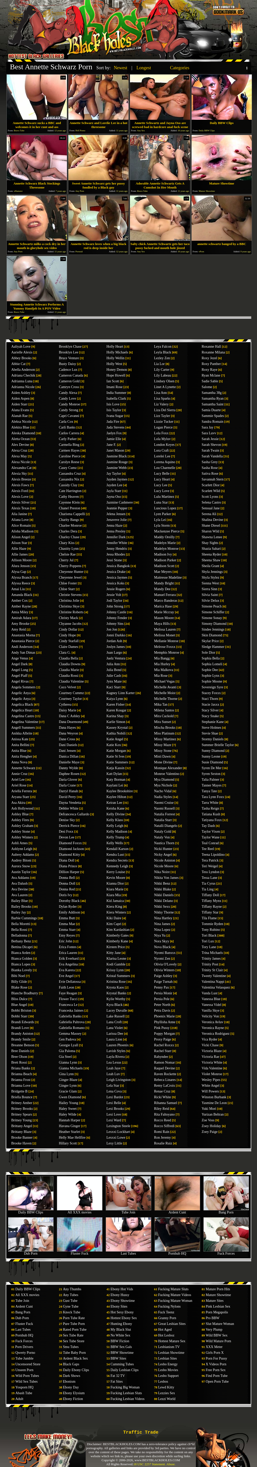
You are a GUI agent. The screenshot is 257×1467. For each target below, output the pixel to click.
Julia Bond (113, 670)
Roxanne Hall (211, 346)
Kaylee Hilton (116, 797)
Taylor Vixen (211, 831)
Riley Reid (161, 1109)
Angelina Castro (22, 716)
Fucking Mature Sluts (173, 1289)
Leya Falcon (163, 346)
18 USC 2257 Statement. (149, 1464)
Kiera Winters (116, 912)
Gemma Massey (70, 1033)
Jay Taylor (113, 473)
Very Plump (214, 1329)
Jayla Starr (113, 491)
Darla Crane (67, 785)
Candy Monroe (69, 404)
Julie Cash (113, 676)
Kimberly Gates (117, 935)
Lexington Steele (118, 1126)
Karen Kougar (116, 710)
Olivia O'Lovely (165, 964)
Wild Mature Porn (218, 1341)
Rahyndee (161, 1057)
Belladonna (19, 935)
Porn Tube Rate (74, 1318)
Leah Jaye (113, 1068)
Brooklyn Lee (68, 352)
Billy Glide (19, 982)
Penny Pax (161, 987)
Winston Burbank (214, 1097)
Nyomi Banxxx (165, 953)
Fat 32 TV (117, 1376)
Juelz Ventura (115, 658)
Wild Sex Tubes (26, 1381)
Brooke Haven (21, 1143)
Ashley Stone (20, 831)
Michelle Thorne (165, 699)
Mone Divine (163, 762)
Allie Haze (18, 549)
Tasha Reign (210, 808)
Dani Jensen (67, 751)
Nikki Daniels (164, 895)
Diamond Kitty (69, 855)
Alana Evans (20, 410)
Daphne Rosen (69, 774)
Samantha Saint (213, 404)
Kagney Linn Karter (120, 693)
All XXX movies (79, 1210)
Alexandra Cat (21, 468)
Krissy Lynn (115, 970)
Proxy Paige (162, 1039)
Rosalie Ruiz (163, 1143)
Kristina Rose (116, 982)
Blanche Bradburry (24, 993)
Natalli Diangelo (165, 826)
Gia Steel (65, 1057)
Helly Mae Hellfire (72, 1137)
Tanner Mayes (212, 785)
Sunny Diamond (213, 751)
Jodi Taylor (114, 600)
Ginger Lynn (68, 1085)
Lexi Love (113, 1114)
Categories (179, 67)
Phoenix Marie (164, 1016)
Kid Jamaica (115, 901)
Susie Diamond (212, 762)
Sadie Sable (210, 381)
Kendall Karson (117, 849)
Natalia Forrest (164, 814)
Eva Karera (67, 970)
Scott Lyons (210, 497)
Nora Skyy (161, 941)
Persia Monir (163, 993)
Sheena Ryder (211, 554)
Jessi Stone (114, 560)
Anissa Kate (19, 739)
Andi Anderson (22, 647)
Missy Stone (163, 751)
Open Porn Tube (217, 1381)
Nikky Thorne (164, 912)
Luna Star (161, 502)
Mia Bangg (162, 658)
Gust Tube (70, 1301)
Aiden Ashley (21, 393)
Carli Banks (67, 427)
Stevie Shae (210, 733)
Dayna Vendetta (70, 803)
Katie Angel (114, 739)
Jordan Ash (114, 641)
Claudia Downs (70, 664)
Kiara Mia (113, 895)
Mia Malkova (163, 670)
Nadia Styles (163, 797)
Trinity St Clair (212, 970)
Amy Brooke (20, 624)
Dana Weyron (68, 733)
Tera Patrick (210, 860)
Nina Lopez (162, 930)
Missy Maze (162, 745)
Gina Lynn (66, 1074)
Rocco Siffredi (164, 1126)
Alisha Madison (22, 531)
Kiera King (114, 906)
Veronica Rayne (213, 1028)
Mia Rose (161, 676)
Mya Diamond (164, 779)
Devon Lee (66, 837)
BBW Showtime (122, 1353)
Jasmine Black (116, 456)
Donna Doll (67, 883)
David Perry (67, 797)
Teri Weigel (210, 866)
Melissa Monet (164, 635)
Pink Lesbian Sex (218, 1306)
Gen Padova (67, 1039)
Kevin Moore (115, 878)
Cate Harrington (70, 491)
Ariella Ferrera (21, 791)
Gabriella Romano (72, 1028)
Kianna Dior (115, 883)
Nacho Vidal (163, 791)
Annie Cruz (19, 774)
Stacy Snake (210, 716)
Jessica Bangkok (118, 566)
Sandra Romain (212, 421)
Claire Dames (68, 647)
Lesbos (163, 1381)
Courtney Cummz (71, 693)
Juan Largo (114, 652)
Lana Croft (114, 1022)
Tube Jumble (24, 1358)
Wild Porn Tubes (27, 1376)
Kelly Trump (115, 837)
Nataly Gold (162, 831)
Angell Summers (23, 727)
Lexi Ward (113, 1120)
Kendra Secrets (117, 860)
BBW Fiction (119, 1341)
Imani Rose (114, 387)
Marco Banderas (165, 600)
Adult (19, 1399)
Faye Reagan (68, 993)
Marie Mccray (164, 612)
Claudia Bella (68, 658)
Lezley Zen (162, 358)
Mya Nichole (163, 785)
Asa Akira (18, 803)
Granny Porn (167, 1318)
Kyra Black (114, 1005)
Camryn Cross (69, 387)
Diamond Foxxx (70, 843)
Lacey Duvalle (116, 1010)
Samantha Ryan (213, 398)
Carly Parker (68, 439)
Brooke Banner (22, 1137)
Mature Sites (214, 1301)
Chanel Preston (69, 508)
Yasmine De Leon (214, 1103)
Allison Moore (21, 560)
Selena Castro (211, 502)
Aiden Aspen (20, 398)
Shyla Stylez (210, 577)
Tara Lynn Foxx (213, 797)
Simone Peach (212, 606)
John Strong (114, 606)
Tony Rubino (211, 930)
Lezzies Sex (166, 1393)
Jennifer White (116, 543)
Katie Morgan (116, 751)
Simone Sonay (212, 618)
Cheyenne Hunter (71, 572)
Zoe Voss (208, 1120)
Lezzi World (166, 1399)
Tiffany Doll (210, 895)
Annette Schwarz (23, 768)
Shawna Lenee (212, 537)
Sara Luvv (209, 433)
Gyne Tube (70, 1306)
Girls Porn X (215, 1353)
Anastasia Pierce (23, 641)
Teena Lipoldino (213, 855)
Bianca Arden (21, 953)
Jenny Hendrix (116, 549)
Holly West (114, 364)
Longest (144, 67)
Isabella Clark (116, 398)
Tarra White (210, 803)
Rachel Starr (163, 1051)
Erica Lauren (68, 953)
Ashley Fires (20, 820)
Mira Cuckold (164, 716)
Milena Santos (164, 710)
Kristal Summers (118, 976)
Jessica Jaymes (116, 577)
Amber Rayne (21, 606)
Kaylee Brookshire (119, 791)
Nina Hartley (163, 918)
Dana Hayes (67, 727)
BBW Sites (118, 1358)
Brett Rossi (19, 1062)
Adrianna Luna (21, 381)
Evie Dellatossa (70, 982)
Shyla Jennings (212, 572)
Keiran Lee (114, 803)
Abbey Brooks (21, 358)
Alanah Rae (19, 416)
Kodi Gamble (115, 964)
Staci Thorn (210, 699)
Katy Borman (115, 779)
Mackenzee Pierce (167, 531)
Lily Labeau (162, 375)
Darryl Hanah (68, 791)
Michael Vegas (164, 681)
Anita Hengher (21, 756)
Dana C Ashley (69, 716)
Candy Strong (68, 410)
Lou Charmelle (164, 468)
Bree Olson (19, 1057)
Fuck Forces (226, 1252)
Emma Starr (67, 930)
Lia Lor (159, 364)
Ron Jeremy (162, 1137)
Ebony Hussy (119, 1295)
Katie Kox (113, 745)
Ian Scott (112, 381)
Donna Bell (67, 878)
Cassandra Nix (69, 479)
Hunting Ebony (121, 1324)
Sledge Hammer (213, 647)
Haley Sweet (68, 1109)
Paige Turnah (163, 982)
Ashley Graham (22, 826)
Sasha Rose (210, 468)
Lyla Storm (162, 525)
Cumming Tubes (122, 1364)
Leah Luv (113, 1074)
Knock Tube (71, 1312)
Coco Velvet (67, 687)
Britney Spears (21, 1114)
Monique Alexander (168, 768)
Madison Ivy (163, 554)
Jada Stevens (115, 427)
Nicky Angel (163, 855)
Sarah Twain (210, 450)
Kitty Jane (113, 953)
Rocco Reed (162, 1120)
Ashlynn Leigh (21, 849)
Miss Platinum (164, 733)
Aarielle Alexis (21, 352)
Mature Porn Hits (218, 1289)
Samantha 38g (212, 393)
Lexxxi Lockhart (118, 1132)
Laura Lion (114, 1039)
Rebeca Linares (165, 1080)
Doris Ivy (65, 895)
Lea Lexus (113, 1062)
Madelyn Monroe (166, 549)
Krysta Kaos (115, 987)
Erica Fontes (67, 947)
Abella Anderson (23, 370)
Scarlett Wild (211, 491)
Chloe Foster (68, 583)
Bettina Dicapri (22, 947)
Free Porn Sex (215, 1370)
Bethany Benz (21, 941)
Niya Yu (160, 935)
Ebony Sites (118, 1306)
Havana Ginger (69, 1126)
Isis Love (112, 404)
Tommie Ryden (212, 924)
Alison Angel (20, 537)
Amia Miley (19, 612)
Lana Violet (114, 1028)
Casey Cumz (68, 468)
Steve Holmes (211, 727)
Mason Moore (164, 618)
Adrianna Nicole (23, 387)
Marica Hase (163, 606)
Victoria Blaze (212, 1051)
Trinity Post (210, 964)
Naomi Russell (164, 808)
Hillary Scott (68, 1143)
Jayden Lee (114, 485)
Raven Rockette (165, 1074)
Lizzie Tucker (163, 421)
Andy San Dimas (23, 652)
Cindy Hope (67, 635)
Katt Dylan (114, 774)
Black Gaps (71, 1364)
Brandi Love (20, 1028)
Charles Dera (68, 531)
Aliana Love (20, 520)
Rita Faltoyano (164, 1114)
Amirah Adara (21, 618)
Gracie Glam (68, 1091)
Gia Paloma (67, 1051)
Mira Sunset (162, 722)
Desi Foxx (66, 831)
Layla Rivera (115, 1057)
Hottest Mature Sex (171, 1341)
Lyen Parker (162, 514)
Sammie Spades (213, 416)
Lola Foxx (161, 433)
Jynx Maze (114, 681)
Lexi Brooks (115, 1109)
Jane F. (111, 445)
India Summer (116, 393)
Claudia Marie (69, 670)
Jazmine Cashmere (119, 502)
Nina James (162, 924)
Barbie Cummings (24, 918)
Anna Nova (19, 762)
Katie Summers (117, 762)
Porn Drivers (24, 1347)
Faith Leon (66, 987)
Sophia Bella (211, 658)
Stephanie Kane (213, 722)
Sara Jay (207, 427)
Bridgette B (19, 1091)
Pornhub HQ (177, 1252)
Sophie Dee (210, 670)
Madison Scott (164, 566)
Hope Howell (115, 375)
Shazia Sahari (211, 549)
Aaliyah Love (21, 346)
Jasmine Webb (116, 468)
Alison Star (19, 543)
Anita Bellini (20, 745)
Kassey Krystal (117, 727)
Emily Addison (69, 912)
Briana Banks (20, 1068)
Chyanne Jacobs (70, 624)
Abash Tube (23, 1393)
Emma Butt (67, 918)
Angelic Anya (21, 693)
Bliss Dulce (19, 999)
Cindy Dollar (68, 629)
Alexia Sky (19, 473)
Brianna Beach (21, 1074)
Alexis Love (20, 497)
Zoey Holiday (211, 1126)
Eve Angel (66, 976)
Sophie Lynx (210, 676)
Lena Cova (114, 1091)
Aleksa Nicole (21, 421)
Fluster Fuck (79, 1252)
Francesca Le (68, 1005)
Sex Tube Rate (73, 1335)
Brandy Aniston (22, 1033)
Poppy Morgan (164, 1033)
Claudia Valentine (71, 681)
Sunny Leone (211, 756)
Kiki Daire (113, 918)
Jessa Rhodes (115, 554)
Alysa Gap (18, 572)
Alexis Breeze (21, 479)
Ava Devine (19, 889)
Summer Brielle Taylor (218, 745)
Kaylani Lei (114, 785)
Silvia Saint (210, 595)
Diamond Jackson (71, 849)
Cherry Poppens (70, 566)
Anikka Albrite (21, 733)
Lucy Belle (162, 473)
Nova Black (162, 947)
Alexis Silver (20, 502)
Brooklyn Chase (70, 346)
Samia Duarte (211, 410)
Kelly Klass (114, 820)
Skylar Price (210, 641)
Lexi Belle (113, 1103)
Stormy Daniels (213, 739)
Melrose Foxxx (164, 647)
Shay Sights (210, 543)
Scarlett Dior (211, 485)
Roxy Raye (209, 370)
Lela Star (112, 1085)
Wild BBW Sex (216, 1335)
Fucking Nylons (169, 1306)
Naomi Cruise (164, 803)
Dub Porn (31, 1252)
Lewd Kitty (166, 1387)
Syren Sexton (211, 774)
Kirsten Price (115, 947)
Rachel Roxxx (164, 1045)
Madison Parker (165, 560)
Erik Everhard (69, 958)
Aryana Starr (20, 797)
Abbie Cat (18, 364)
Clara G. (65, 652)
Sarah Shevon (211, 445)
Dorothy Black (69, 901)
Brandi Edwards (22, 1022)
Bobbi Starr (19, 1016)
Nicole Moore (164, 866)
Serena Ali (209, 514)
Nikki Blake (162, 889)
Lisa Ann (160, 393)
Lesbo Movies (168, 1370)
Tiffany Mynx (211, 901)
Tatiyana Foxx (212, 820)
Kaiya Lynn (114, 699)
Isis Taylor (113, 410)
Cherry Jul (66, 560)
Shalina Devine (212, 520)
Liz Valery (161, 404)
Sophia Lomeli (212, 664)
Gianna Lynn (68, 1062)
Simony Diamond (214, 624)
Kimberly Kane (117, 941)
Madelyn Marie (165, 543)
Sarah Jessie (210, 439)
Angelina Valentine (24, 722)
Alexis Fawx (20, 485)
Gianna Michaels (71, 1068)
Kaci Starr (113, 687)
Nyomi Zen (162, 958)
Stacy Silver (210, 710)
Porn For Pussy (216, 1358)
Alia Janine (19, 514)
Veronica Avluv (212, 1022)
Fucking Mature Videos (174, 1295)
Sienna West (210, 583)
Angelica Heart (22, 710)
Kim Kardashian (118, 930)
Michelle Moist (165, 693)
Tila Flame (209, 918)
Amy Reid (18, 629)
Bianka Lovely (21, 970)
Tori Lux (208, 941)
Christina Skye (69, 606)
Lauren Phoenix (117, 1045)
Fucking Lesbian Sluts (126, 1393)
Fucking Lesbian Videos (127, 1399)
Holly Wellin (115, 358)
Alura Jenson (20, 566)
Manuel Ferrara (165, 595)
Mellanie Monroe (166, 641)
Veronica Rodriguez (216, 1033)
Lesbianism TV (169, 1347)
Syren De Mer (211, 768)
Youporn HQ (24, 1387)
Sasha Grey (210, 462)
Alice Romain (21, 525)
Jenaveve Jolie (116, 520)
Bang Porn (226, 1210)
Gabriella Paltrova (71, 1022)
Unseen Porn (24, 1370)
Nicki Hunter (163, 849)
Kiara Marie (114, 889)
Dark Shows (71, 1376)
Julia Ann (113, 664)
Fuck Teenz (166, 1312)
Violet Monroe (212, 1074)
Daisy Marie (67, 710)
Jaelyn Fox (114, 433)
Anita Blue (19, 751)
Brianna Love (21, 1085)
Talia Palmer (210, 779)
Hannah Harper (69, 1120)
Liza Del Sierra (165, 410)
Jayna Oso (113, 497)
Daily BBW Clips (31, 1210)
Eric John (65, 941)
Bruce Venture (69, 358)
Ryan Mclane (211, 375)
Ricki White (162, 1097)
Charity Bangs (69, 520)
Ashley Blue (20, 814)
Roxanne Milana (213, 352)
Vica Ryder (209, 1039)
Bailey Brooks (21, 906)
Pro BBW (212, 1318)
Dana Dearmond (70, 722)
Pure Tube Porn (74, 1324)
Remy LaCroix (164, 1085)
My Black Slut (120, 1329)
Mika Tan (161, 704)
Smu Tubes (71, 1347)
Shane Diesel (211, 525)
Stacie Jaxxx (210, 704)
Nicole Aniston (164, 860)
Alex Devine (20, 445)
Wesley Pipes (211, 1080)
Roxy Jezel (209, 358)
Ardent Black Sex (75, 1358)
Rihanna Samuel (165, 1103)
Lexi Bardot (114, 1097)
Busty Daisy (67, 364)
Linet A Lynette (165, 387)
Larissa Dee (114, 1033)
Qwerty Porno (25, 1353)
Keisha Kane (115, 808)
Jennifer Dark (116, 537)
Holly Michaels (117, 352)
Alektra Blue (20, 427)
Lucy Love (161, 491)
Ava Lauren (19, 895)
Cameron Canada (71, 375)
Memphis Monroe (166, 652)
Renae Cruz (162, 1091)
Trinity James (211, 958)
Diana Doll (66, 860)
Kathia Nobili (116, 733)
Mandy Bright (164, 583)
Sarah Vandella (212, 456)
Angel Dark (19, 664)
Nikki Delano (163, 901)
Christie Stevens (70, 595)
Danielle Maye (69, 762)
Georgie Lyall (68, 1045)
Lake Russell (115, 1016)
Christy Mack (68, 618)
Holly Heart (114, 346)
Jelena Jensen (115, 514)
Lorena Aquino (164, 462)
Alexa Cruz (19, 450)
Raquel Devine (164, 1068)
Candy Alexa (68, 393)
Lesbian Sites (167, 1358)
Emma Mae (67, 924)
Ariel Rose (18, 785)
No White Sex (120, 1335)
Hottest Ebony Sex (123, 1318)
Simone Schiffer (213, 612)
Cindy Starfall (69, 641)
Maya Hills (162, 624)
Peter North (162, 1005)
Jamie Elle (113, 439)
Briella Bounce (21, 1097)
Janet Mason (115, 450)
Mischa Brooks (164, 727)
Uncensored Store (27, 1364)
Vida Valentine (212, 1068)
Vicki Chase (210, 1045)
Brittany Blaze (21, 1132)
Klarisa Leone (116, 958)
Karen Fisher (115, 704)
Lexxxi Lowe (115, 1137)
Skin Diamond (212, 635)
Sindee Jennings (213, 629)
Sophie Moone (212, 681)
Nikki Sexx (162, 906)
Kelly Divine (115, 814)
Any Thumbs (72, 1289)
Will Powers (210, 1091)
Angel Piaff (19, 676)
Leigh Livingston (118, 1080)
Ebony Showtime (122, 1301)
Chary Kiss (67, 543)
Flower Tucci (68, 999)
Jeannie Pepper (116, 508)
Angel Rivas (20, 681)
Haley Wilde (67, 1114)
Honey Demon (116, 370)
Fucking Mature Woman (175, 1301)
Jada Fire (112, 421)
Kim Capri (113, 924)
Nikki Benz (162, 883)
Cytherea (65, 704)
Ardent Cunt (177, 1210)
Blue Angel (19, 1005)
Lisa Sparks (162, 398)
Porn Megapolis (217, 1312)
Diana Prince (68, 866)
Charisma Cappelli (72, 514)
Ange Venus (19, 658)
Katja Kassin (115, 768)
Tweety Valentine (214, 976)
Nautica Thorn (164, 843)
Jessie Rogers (115, 589)
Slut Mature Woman (220, 1324)
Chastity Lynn (69, 549)
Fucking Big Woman (125, 1387)
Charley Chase (69, 537)
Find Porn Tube (216, 1376)
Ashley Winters (22, 837)
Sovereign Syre (212, 687)
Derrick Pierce (69, 826)
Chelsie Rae (67, 554)
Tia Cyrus (208, 883)
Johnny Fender (116, 618)
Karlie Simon (115, 722)
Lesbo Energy (168, 1364)
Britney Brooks (22, 1109)
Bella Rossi (19, 930)
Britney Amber (21, 1103)
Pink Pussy (162, 1028)
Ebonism (69, 1381)
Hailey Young (68, 1103)
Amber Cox (19, 600)
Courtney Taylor (70, 699)
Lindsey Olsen (164, 381)
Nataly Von (162, 837)
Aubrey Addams (22, 855)
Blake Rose (19, 987)
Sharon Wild (210, 531)
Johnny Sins (114, 624)
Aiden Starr (19, 404)
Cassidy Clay (68, 485)
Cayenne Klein (69, 502)
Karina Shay (115, 716)
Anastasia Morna (23, 635)
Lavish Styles (115, 1051)
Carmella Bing (69, 445)
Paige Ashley (163, 976)
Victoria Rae (210, 1057)
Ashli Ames (19, 843)
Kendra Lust (115, 855)
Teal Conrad (210, 843)
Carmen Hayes (69, 450)
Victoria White (212, 1062)
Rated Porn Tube (74, 1329)
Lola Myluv (162, 439)
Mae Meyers (163, 572)
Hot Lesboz (166, 1335)
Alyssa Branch (21, 577)
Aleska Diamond (23, 433)
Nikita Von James (166, 878)
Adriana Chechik (23, 375)
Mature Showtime (218, 1295)
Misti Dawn (162, 756)
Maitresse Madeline (168, 577)
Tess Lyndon (210, 872)
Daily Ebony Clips (76, 1370)
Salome (207, 387)
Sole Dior (208, 652)
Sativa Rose (210, 473)
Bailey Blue (19, 901)
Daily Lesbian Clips (124, 1370)
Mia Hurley (162, 664)
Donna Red (67, 889)
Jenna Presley (116, 531)
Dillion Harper (69, 872)
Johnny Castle (116, 612)
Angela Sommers (23, 687)
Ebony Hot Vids (121, 1289)
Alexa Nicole (20, 462)
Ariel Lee (18, 779)
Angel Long (19, 670)
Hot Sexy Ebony (122, 1312)
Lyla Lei (160, 520)
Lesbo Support (168, 1376)
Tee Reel (208, 849)
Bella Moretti (20, 924)
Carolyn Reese (69, 462)
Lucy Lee (160, 485)
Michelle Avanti (165, 687)
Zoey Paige (209, 1132)
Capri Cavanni (69, 416)
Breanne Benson (22, 1045)
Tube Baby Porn (74, 1353)
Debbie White (68, 808)
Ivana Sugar (114, 416)
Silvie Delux (210, 600)
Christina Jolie (69, 600)
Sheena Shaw (211, 560)
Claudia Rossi (68, 676)
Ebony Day (71, 1387)
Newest (120, 67)
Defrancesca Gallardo (74, 814)
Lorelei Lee (162, 456)
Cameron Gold (69, 381)
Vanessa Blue (211, 999)
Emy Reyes (67, 935)
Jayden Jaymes (116, 479)
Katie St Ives (115, 756)
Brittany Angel (21, 1126)
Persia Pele (162, 999)
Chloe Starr (67, 589)
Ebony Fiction (73, 1399)
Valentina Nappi (213, 982)
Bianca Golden (21, 958)
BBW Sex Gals (121, 1347)
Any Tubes (70, 1295)
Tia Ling (208, 889)
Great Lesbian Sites (172, 1324)
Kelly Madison (116, 831)
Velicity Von (210, 1016)
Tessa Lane (209, 878)
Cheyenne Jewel (70, 577)
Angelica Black (22, 704)
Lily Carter (162, 370)
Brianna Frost (21, 1080)
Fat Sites (116, 1381)
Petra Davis (162, 1010)
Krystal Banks (116, 993)
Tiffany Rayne (212, 906)
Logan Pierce (163, 427)
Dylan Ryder (68, 906)
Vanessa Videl (211, 1005)
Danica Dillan (68, 756)
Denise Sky (67, 820)
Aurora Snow (20, 866)
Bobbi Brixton (21, 1010)
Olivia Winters (164, 970)
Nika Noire (162, 872)
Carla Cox (66, 421)
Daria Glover (68, 779)
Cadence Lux (68, 370)
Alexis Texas (20, 508)
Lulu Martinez (164, 497)
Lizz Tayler (162, 416)
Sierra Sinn (209, 589)
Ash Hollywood (22, 808)
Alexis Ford (19, 491)
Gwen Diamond (70, 1097)
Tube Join (128, 1210)
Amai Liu (18, 589)
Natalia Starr (163, 820)
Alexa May (19, 456)
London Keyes (164, 445)
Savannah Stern (212, 479)
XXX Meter (214, 1347)
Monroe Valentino (166, 774)
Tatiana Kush (211, 814)
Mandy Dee (162, 589)
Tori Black (209, 935)
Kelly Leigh (114, 826)
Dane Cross (67, 739)
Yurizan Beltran (213, 1114)
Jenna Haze (114, 525)
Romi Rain (161, 1132)
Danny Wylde (68, 768)
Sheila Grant (210, 566)
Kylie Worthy (115, 999)
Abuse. (170, 1464)
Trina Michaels (212, 953)
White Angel (210, 1085)
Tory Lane (209, 947)
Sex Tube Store (73, 1341)
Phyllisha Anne (164, 1022)
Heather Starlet (69, 1132)
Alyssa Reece (20, 583)
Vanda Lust (209, 993)
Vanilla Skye (210, 1010)
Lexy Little (114, 1143)
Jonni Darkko (115, 635)
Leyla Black (162, 352)
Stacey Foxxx (211, 693)
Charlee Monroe (70, 525)
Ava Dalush (19, 883)
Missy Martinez (165, 739)
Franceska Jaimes (71, 1010)
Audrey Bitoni (21, 860)
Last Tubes (128, 1252)
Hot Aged (165, 1329)
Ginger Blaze (68, 1080)
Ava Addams (20, 878)
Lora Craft (161, 450)
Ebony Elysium (74, 1393)
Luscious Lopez (165, 508)
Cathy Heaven (69, 497)
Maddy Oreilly (164, 537)
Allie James (19, 554)
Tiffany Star (210, 912)
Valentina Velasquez (216, 987)
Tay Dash (208, 826)
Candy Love (67, 398)
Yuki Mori (209, 1109)
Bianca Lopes (21, 964)
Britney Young (21, 1120)
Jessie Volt (113, 595)
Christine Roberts (71, 612)
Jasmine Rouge (117, 462)
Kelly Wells (114, 843)
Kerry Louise (115, 872)
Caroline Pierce (70, 456)
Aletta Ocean (20, 439)
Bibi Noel (18, 976)
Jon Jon (111, 629)
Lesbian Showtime (171, 1353)
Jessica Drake (116, 572)
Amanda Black (21, 595)
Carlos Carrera (69, 433)
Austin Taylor (21, 872)
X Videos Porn (216, 1364)
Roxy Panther (211, 364)
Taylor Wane (210, 837)
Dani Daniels (68, 745)
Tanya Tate (209, 791)
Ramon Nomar (164, 1062)
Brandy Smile (21, 1039)
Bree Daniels (20, 1051)
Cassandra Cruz (70, 473)
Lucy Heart (162, 479)
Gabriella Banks (70, 1016)
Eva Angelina (68, 964)
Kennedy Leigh (117, 866)
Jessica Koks (115, 583)
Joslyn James (115, 647)
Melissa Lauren (165, 629)
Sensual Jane (211, 508)
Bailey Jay (18, 912)
